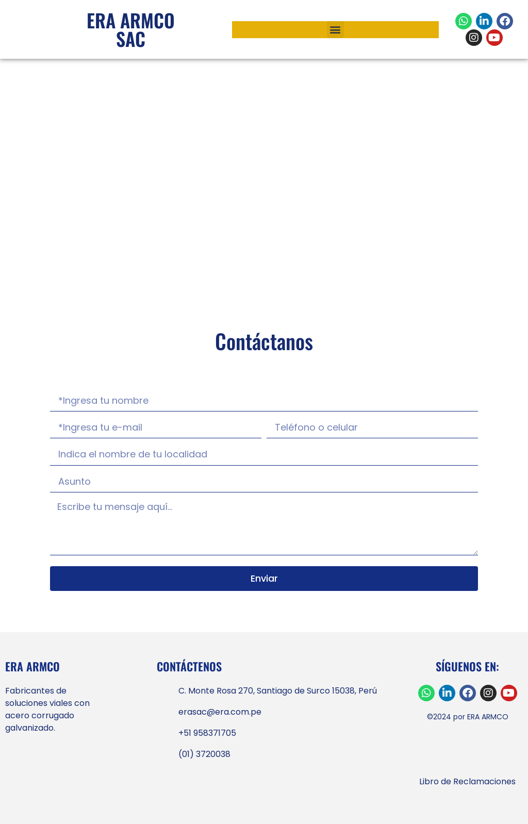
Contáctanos (264, 340)
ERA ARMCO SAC (131, 29)
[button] (335, 29)
